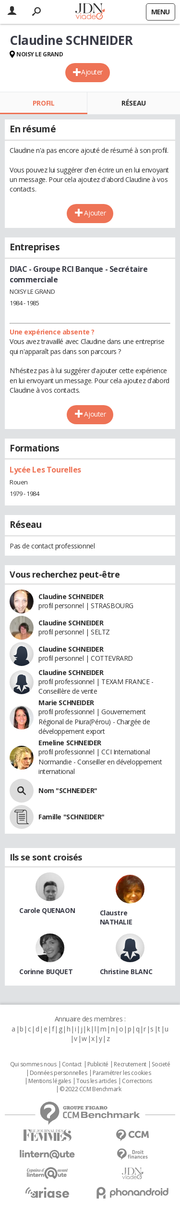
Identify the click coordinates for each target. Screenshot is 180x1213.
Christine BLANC (126, 971)
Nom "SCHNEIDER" (67, 790)
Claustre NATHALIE (116, 917)
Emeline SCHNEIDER (69, 742)
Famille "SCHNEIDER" (71, 816)
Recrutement (130, 1064)
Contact (72, 1064)
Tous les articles (96, 1081)
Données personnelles (58, 1073)
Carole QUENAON (47, 910)
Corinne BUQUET (45, 971)
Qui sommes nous (33, 1064)
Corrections (137, 1081)
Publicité (97, 1064)
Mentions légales (49, 1081)
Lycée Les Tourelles (45, 469)
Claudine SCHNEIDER (70, 596)
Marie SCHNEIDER (66, 702)
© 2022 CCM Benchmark (90, 1089)
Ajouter (92, 71)
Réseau (133, 102)
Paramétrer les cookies (122, 1073)
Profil (43, 102)
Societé (161, 1064)
